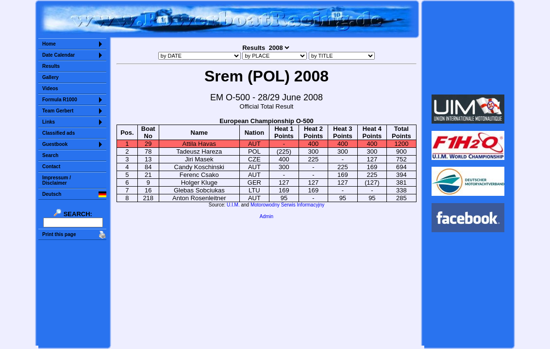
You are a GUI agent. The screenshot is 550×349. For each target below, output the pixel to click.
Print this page (59, 234)
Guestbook (54, 144)
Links (48, 122)
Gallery (50, 77)
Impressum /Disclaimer (56, 180)
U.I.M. (233, 204)
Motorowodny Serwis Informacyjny (287, 204)
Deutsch (51, 194)
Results (51, 66)
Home (49, 44)
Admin (266, 216)
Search (50, 155)
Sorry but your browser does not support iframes (468, 47)
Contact (51, 166)
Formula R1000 (59, 99)
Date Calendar (58, 55)
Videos (50, 88)
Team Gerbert (57, 110)
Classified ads (58, 133)
